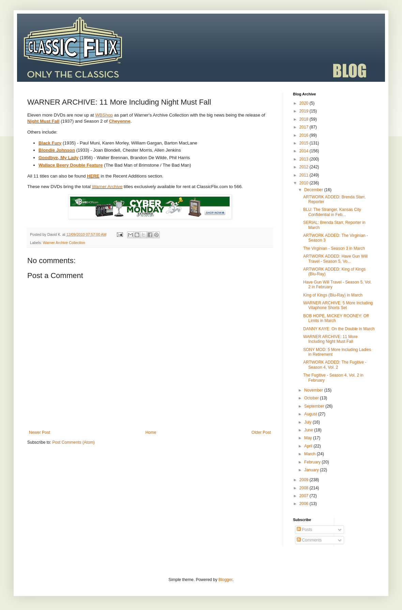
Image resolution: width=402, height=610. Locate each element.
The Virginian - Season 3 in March (334, 248)
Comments (309, 540)
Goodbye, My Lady (58, 157)
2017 (304, 127)
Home (150, 432)
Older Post (261, 432)
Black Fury (49, 143)
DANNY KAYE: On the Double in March (339, 328)
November (314, 390)
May (308, 438)
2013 (304, 159)
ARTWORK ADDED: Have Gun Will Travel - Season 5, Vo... (335, 258)
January (312, 470)
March (310, 454)
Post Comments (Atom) (73, 442)
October (312, 398)
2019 (304, 111)
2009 (304, 479)
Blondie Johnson (56, 150)
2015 (304, 143)
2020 (304, 103)
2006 (304, 503)
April (308, 446)
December (314, 189)
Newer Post (39, 432)
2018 (304, 119)
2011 (304, 175)
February (313, 462)
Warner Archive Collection (64, 243)
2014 (304, 151)
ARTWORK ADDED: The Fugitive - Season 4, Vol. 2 (335, 364)
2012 (304, 167)
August (311, 414)
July (308, 422)
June (309, 430)
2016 (304, 135)
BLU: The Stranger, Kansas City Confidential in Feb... (332, 212)
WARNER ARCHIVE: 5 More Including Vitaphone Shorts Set (338, 305)
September (314, 406)
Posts (304, 529)
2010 (304, 183)
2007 (304, 495)
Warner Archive (107, 186)
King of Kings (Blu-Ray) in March (332, 295)
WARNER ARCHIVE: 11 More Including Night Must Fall (330, 339)
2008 (304, 488)
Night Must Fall (43, 121)
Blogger (225, 579)
